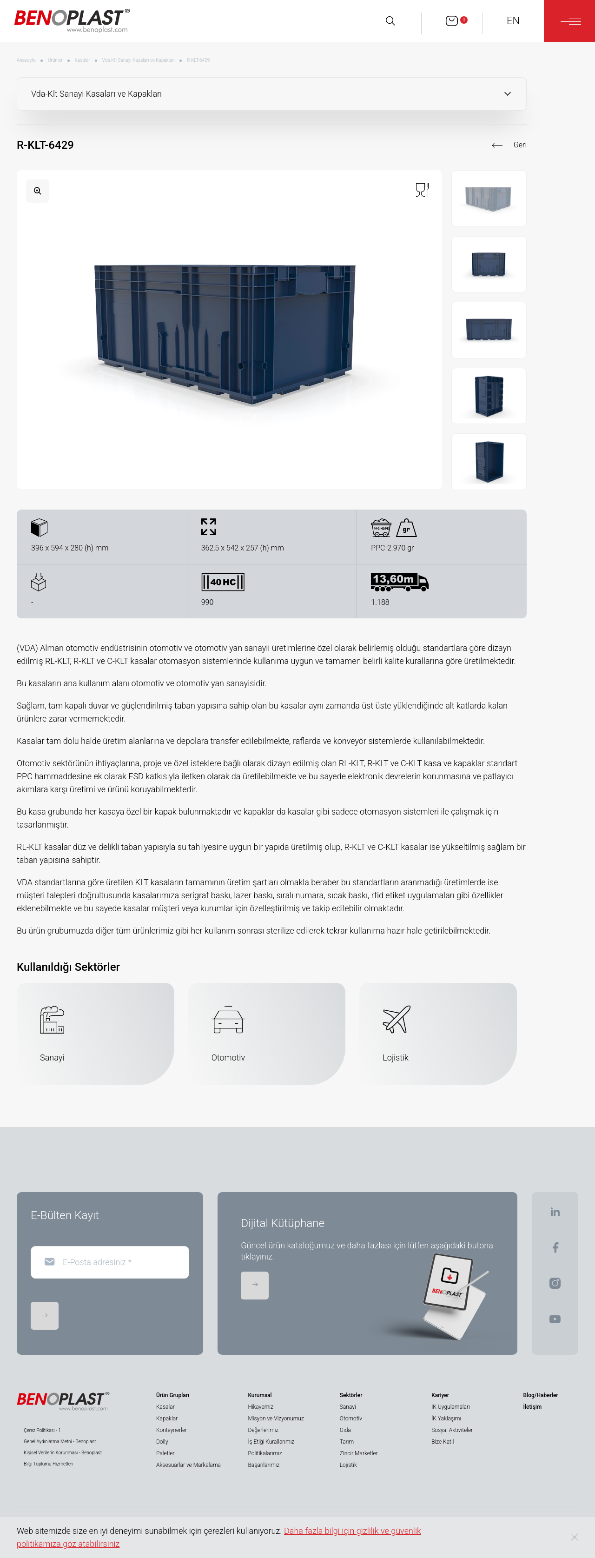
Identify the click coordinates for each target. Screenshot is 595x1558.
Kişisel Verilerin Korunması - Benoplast (63, 1452)
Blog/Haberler (540, 1395)
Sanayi (348, 1407)
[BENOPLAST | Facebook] (555, 1250)
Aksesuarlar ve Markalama (188, 1465)
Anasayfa (26, 60)
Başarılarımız (263, 1465)
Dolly (162, 1442)
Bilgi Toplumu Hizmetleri (48, 1463)
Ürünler (55, 60)
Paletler (165, 1453)
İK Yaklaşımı (446, 1418)
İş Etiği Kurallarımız (271, 1442)
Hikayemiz (260, 1407)
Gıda (345, 1430)
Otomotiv (351, 1418)
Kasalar (82, 60)
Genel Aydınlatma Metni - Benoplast (60, 1441)
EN (513, 21)
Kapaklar (167, 1418)
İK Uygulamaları (450, 1407)
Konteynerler (171, 1430)
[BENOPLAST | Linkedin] (555, 1214)
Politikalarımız (265, 1453)
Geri (520, 144)
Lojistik (348, 1465)
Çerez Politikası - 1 (42, 1430)
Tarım (347, 1442)
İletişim (532, 1407)
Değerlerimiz (263, 1430)
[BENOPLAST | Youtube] (555, 1322)
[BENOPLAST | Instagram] (555, 1286)
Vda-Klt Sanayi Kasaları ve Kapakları (138, 60)
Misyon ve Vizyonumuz (276, 1418)
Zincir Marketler (359, 1453)
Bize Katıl (442, 1442)
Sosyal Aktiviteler (452, 1430)
